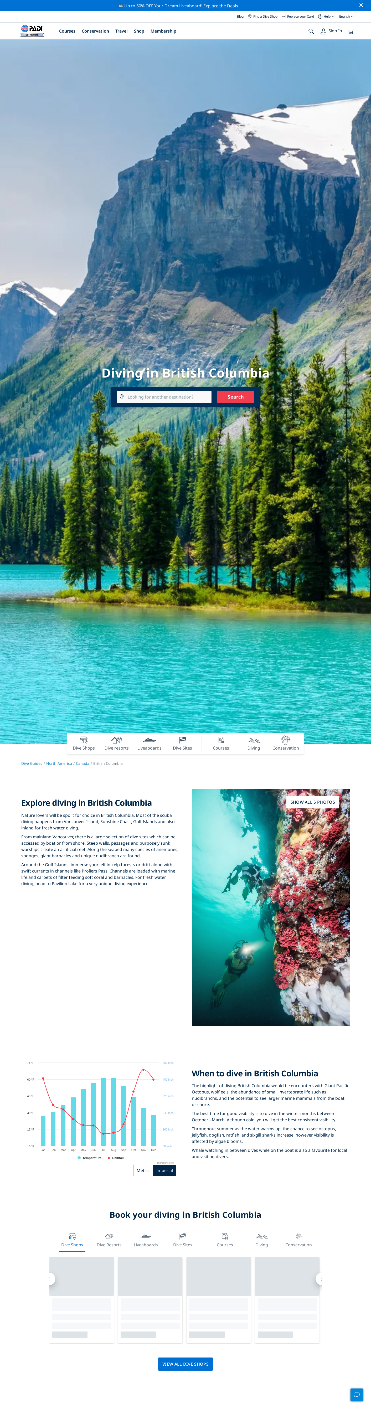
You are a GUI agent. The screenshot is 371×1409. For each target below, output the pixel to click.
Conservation (95, 31)
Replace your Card (298, 16)
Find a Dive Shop (262, 16)
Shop (139, 31)
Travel (121, 31)
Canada (82, 763)
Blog (240, 16)
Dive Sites (182, 1239)
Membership (163, 31)
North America (59, 763)
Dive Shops (72, 1239)
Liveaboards (146, 1239)
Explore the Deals (220, 6)
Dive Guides (31, 763)
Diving (261, 1239)
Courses (67, 31)
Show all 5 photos (313, 802)
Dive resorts (109, 1239)
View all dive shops (185, 1364)
